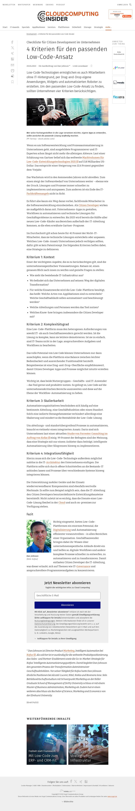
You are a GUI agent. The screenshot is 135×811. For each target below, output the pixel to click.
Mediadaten (57, 785)
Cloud (62, 502)
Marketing (68, 650)
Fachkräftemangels (38, 193)
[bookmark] (91, 66)
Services (52, 27)
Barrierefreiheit (77, 785)
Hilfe (39, 785)
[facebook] (12, 42)
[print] (12, 70)
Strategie (98, 27)
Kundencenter (47, 785)
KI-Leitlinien (103, 785)
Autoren (111, 785)
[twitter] (12, 47)
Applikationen (38, 27)
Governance (83, 566)
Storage (87, 27)
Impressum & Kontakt (91, 785)
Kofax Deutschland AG (119, 53)
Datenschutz (66, 785)
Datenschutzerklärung (45, 624)
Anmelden (122, 5)
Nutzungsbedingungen (45, 621)
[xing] (12, 53)
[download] (12, 76)
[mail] (12, 64)
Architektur (53, 462)
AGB (35, 785)
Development (32, 34)
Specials (26, 27)
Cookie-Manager (26, 785)
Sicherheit (76, 27)
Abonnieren (67, 605)
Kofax (31, 654)
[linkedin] (12, 59)
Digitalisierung (62, 529)
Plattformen (63, 27)
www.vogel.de (112, 796)
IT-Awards (14, 27)
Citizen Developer (89, 205)
